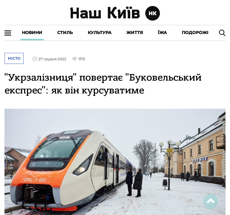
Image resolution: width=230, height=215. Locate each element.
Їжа (162, 32)
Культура (99, 32)
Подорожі (195, 32)
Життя (134, 32)
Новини (32, 32)
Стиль (65, 32)
